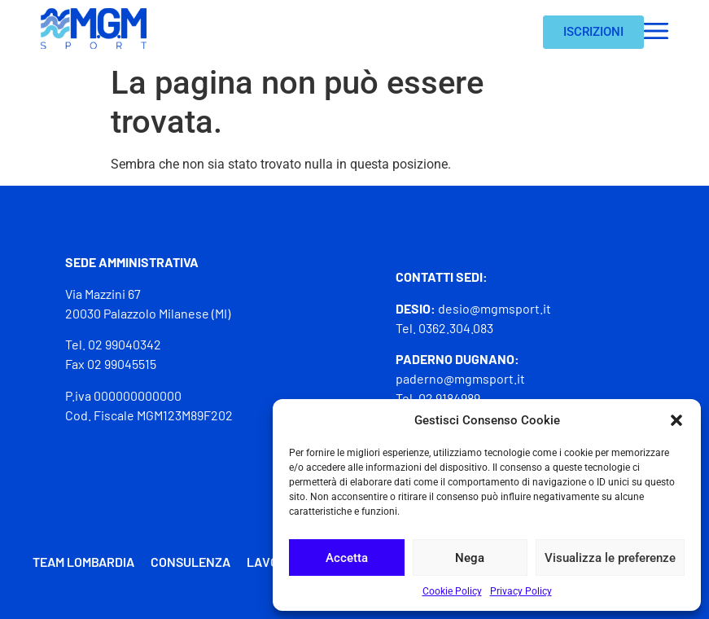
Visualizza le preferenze (610, 558)
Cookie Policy (452, 591)
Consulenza (190, 561)
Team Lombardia (83, 561)
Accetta (347, 558)
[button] (676, 420)
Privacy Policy (521, 591)
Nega (469, 558)
